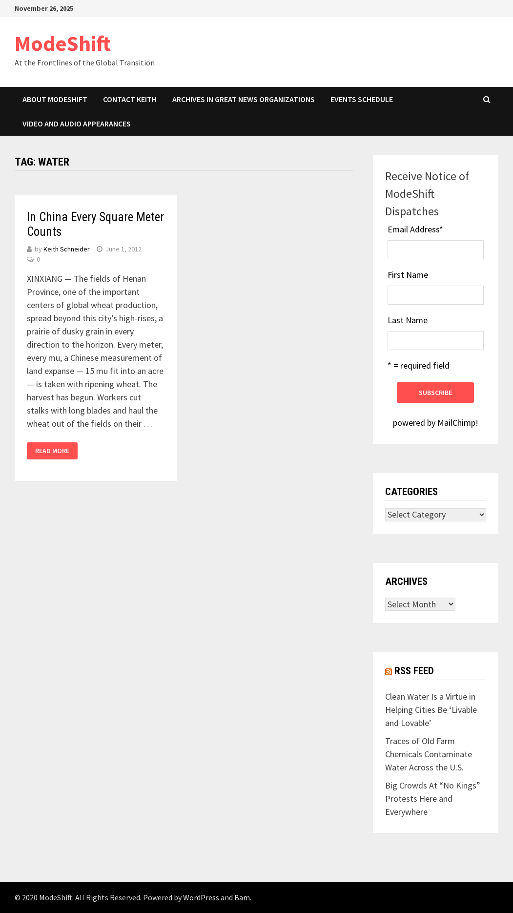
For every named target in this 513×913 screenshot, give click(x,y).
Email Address (415, 229)
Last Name (408, 320)
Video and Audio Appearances (76, 123)
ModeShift (63, 43)
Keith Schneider (66, 249)
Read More (52, 450)
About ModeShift (54, 99)
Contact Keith (130, 99)
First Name (408, 274)
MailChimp (456, 422)
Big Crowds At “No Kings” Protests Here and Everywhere (432, 798)
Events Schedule (361, 99)
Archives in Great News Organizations (243, 99)
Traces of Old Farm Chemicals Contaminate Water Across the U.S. (428, 754)
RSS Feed (414, 671)
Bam (242, 897)
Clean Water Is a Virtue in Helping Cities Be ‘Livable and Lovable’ (431, 709)
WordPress (201, 897)
